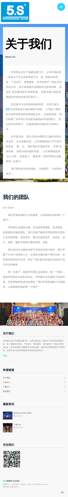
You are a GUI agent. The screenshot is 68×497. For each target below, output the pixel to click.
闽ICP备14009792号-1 (11, 487)
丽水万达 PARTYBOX (22, 413)
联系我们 (7, 391)
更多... (6, 355)
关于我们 (7, 378)
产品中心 (7, 382)
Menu (60, 5)
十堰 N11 (17, 424)
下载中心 (7, 387)
